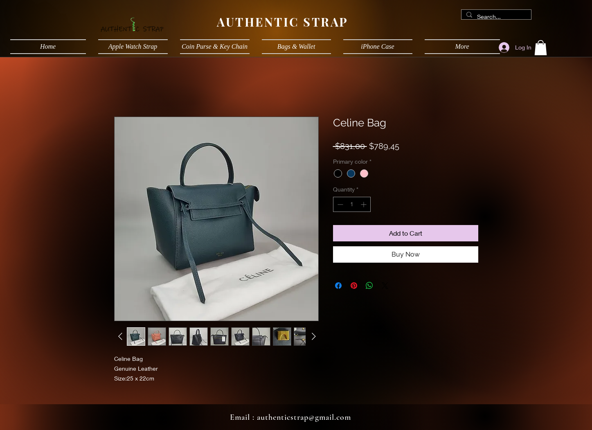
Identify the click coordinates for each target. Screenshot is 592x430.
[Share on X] (385, 285)
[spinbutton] (351, 204)
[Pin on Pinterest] (354, 285)
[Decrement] (339, 204)
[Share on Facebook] (338, 285)
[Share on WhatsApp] (369, 285)
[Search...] (495, 17)
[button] (540, 47)
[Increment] (364, 204)
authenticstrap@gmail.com (304, 417)
